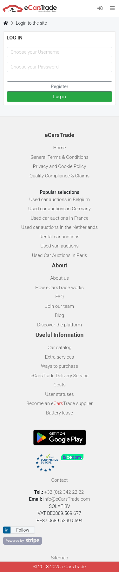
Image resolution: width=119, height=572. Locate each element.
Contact (59, 480)
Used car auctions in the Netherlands (59, 227)
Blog (59, 315)
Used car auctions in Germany (59, 209)
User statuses (59, 394)
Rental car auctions (59, 237)
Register (59, 86)
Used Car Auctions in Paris (59, 255)
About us (59, 278)
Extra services (59, 357)
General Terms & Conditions (59, 157)
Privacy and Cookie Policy (59, 166)
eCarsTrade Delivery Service (59, 375)
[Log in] (102, 8)
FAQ (59, 297)
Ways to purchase (59, 366)
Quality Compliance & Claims (59, 176)
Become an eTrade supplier (59, 403)
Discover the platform (59, 325)
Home (59, 148)
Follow (22, 530)
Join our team (59, 306)
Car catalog (59, 347)
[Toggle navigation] (112, 8)
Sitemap (59, 558)
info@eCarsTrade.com (66, 499)
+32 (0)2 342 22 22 (64, 492)
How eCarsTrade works (59, 287)
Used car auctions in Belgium (59, 199)
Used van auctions (59, 246)
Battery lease (59, 413)
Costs (59, 385)
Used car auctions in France (60, 218)
